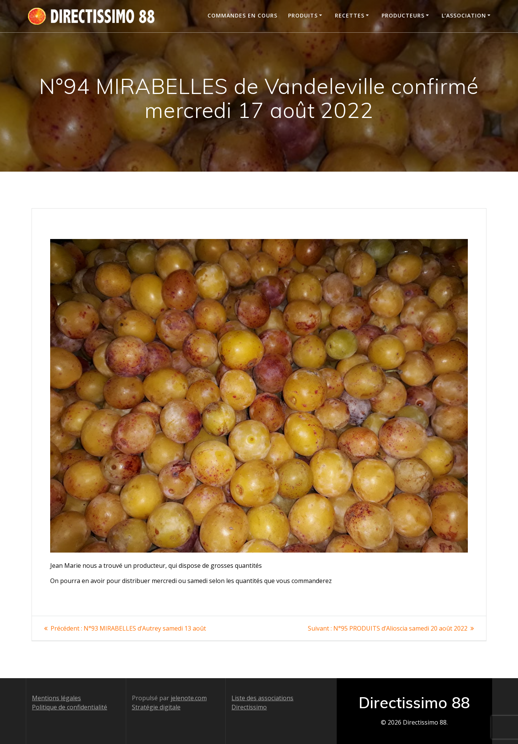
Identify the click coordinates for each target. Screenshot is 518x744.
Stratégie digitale (156, 707)
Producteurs (403, 15)
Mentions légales (56, 698)
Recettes (349, 15)
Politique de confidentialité (69, 707)
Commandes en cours (242, 15)
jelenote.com (189, 698)
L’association (464, 15)
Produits (303, 15)
